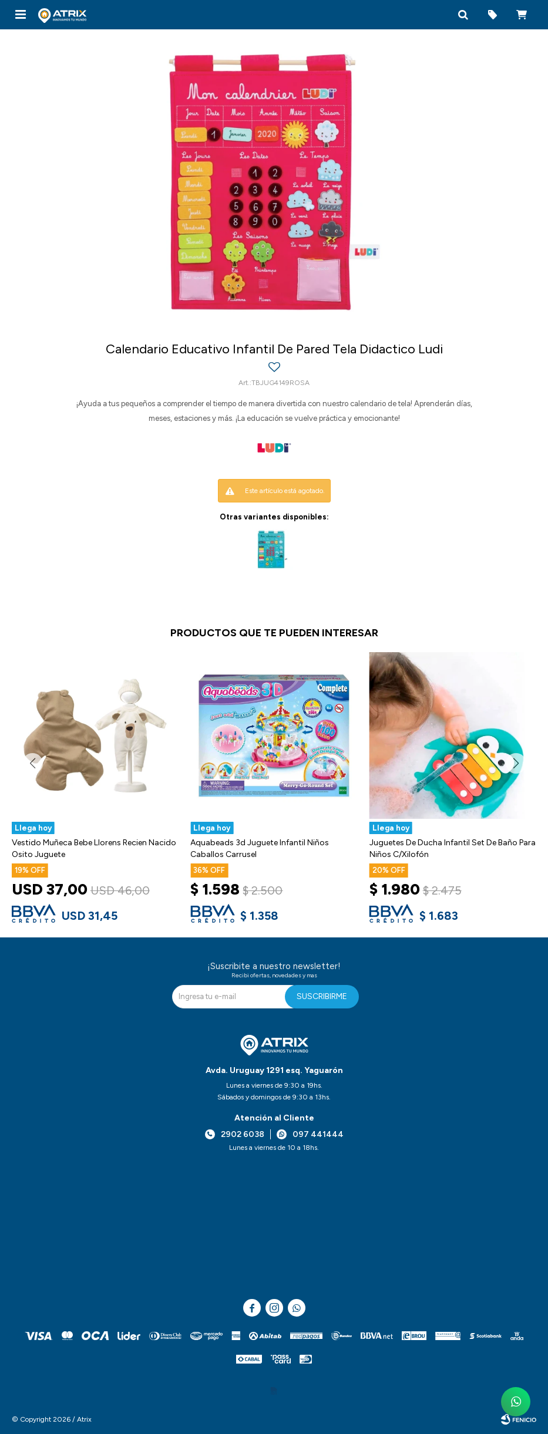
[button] (463, 14)
